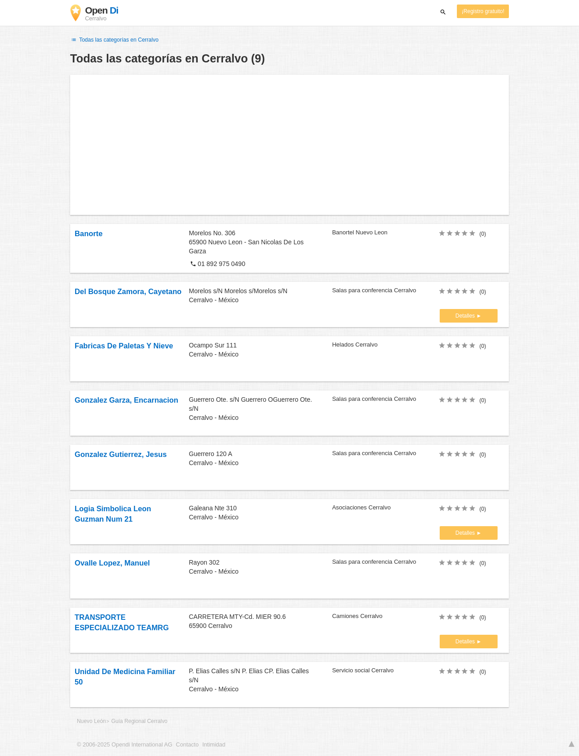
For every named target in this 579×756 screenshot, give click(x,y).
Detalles (466, 316)
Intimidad (213, 745)
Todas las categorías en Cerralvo (114, 40)
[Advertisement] (289, 144)
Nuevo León (91, 721)
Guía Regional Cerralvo (139, 721)
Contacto (187, 745)
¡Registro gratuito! (482, 11)
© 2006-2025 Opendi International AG (124, 745)
